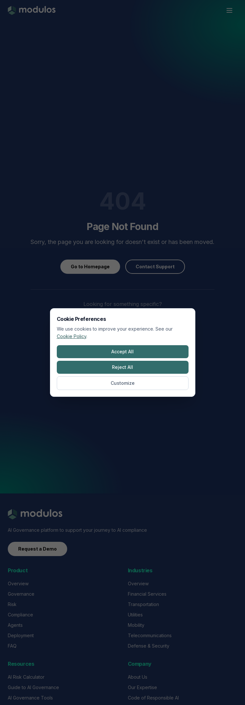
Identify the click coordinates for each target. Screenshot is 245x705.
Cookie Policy (71, 336)
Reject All (122, 367)
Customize (123, 383)
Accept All (122, 351)
